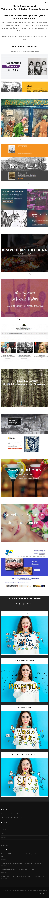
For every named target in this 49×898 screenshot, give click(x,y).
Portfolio (3, 829)
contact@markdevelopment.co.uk (12, 817)
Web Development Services (24, 660)
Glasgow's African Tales (24, 319)
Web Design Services (24, 707)
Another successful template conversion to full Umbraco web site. (23, 876)
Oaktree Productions (24, 364)
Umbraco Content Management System (24, 613)
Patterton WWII (24, 229)
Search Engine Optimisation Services (24, 754)
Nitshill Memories (24, 184)
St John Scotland (24, 94)
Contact (3, 841)
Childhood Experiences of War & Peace (24, 139)
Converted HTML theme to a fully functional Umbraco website (21, 863)
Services (3, 837)
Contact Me (15, 814)
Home (2, 826)
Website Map (4, 845)
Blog (2, 833)
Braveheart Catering (24, 274)
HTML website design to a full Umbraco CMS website (18, 870)
